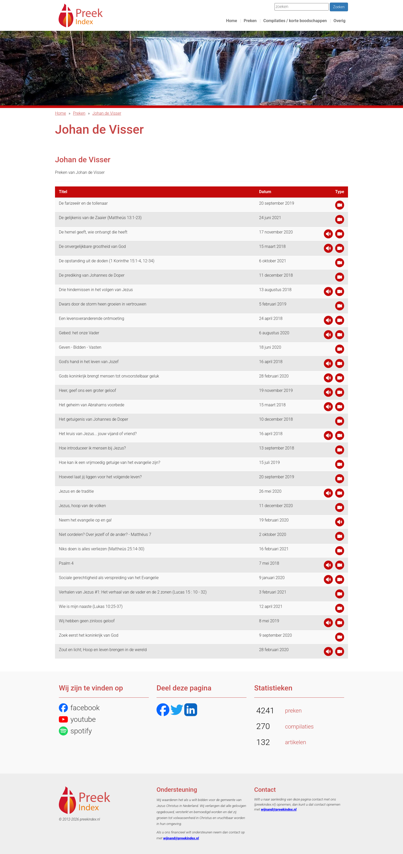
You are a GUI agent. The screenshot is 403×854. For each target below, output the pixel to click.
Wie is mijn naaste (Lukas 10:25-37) (91, 606)
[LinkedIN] (190, 710)
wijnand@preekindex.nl (181, 838)
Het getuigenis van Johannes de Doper (93, 419)
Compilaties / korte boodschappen (295, 20)
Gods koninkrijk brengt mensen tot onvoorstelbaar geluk (109, 376)
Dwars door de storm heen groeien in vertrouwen (102, 304)
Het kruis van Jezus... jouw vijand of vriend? (98, 433)
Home (231, 20)
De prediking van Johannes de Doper (91, 275)
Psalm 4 (66, 563)
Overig (339, 20)
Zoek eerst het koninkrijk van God (88, 635)
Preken (250, 20)
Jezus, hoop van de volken (82, 505)
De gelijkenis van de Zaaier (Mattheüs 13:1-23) (100, 217)
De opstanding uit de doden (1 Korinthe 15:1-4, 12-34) (106, 260)
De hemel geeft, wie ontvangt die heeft (93, 232)
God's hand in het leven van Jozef (88, 361)
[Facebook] (163, 710)
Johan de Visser (106, 113)
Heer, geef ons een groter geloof (87, 390)
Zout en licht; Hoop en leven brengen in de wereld (103, 649)
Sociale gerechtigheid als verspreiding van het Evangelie (109, 577)
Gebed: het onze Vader (79, 332)
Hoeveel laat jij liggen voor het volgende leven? (100, 476)
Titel (63, 191)
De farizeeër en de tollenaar (83, 203)
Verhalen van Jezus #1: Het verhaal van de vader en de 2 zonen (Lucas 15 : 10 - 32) (133, 592)
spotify (75, 730)
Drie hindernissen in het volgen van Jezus (96, 289)
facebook (79, 707)
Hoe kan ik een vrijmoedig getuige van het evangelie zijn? (109, 462)
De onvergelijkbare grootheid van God (92, 246)
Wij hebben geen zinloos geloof (87, 620)
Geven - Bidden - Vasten (80, 347)
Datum (265, 191)
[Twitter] (176, 710)
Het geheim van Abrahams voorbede (91, 404)
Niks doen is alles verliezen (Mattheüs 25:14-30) (101, 548)
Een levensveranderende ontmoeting (91, 318)
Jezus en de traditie (76, 491)
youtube (77, 719)
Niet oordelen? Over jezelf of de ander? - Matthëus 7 (105, 534)
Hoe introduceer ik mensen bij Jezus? (92, 448)
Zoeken (339, 7)
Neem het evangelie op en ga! (85, 520)
